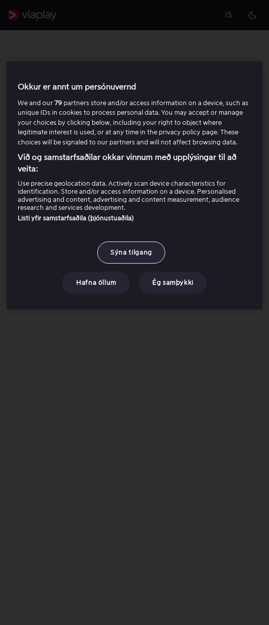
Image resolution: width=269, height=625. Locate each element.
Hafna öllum (96, 282)
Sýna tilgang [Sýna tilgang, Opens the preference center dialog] (131, 252)
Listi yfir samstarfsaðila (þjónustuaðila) (76, 218)
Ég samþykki (172, 282)
